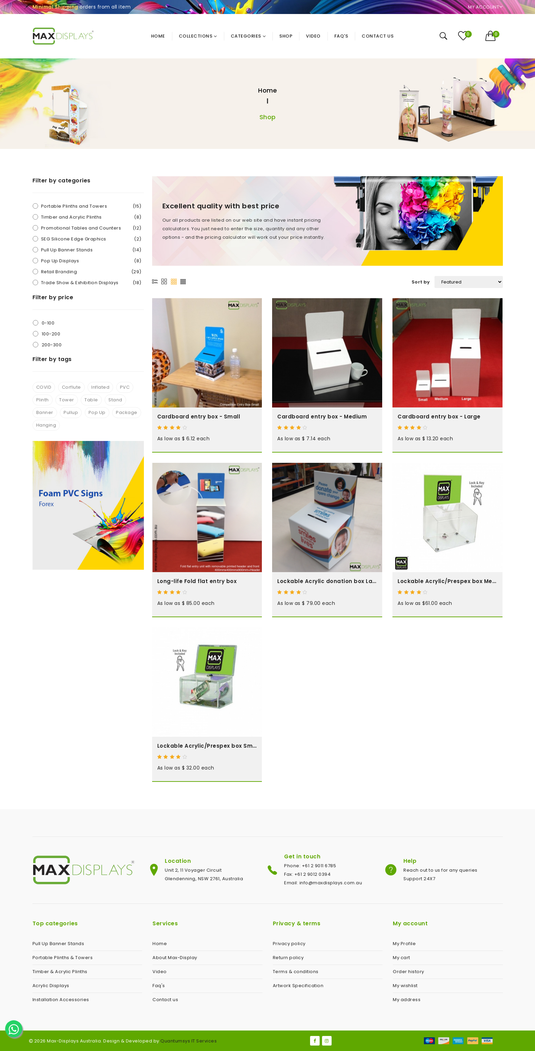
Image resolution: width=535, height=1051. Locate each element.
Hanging (46, 425)
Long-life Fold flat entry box (197, 581)
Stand (115, 400)
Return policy (288, 957)
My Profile (404, 943)
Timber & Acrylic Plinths (60, 971)
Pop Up (97, 412)
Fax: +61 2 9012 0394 (307, 874)
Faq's (158, 985)
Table (91, 400)
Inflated (100, 387)
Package (126, 412)
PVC (125, 387)
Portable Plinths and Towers (91, 206)
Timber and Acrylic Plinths (91, 217)
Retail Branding (91, 271)
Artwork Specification (298, 985)
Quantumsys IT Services (188, 1041)
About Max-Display (174, 957)
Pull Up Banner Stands (91, 250)
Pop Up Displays (91, 261)
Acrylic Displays (50, 985)
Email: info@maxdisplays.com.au (323, 883)
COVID (44, 387)
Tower (66, 400)
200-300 (52, 345)
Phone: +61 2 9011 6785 (310, 865)
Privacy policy (289, 943)
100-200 (51, 334)
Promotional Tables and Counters (91, 228)
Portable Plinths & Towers (62, 957)
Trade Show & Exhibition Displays (91, 282)
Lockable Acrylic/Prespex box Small (207, 745)
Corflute (71, 387)
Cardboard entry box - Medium (322, 416)
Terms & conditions (296, 971)
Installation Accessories (60, 999)
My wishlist (405, 985)
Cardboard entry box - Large (439, 416)
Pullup (71, 412)
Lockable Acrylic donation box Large (327, 581)
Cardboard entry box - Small (198, 416)
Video (159, 971)
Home (267, 90)
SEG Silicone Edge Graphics (91, 239)
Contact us (165, 999)
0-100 (48, 323)
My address (406, 999)
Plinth (42, 400)
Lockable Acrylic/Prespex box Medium (447, 581)
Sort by (421, 282)
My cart (401, 957)
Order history (408, 971)
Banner (44, 412)
